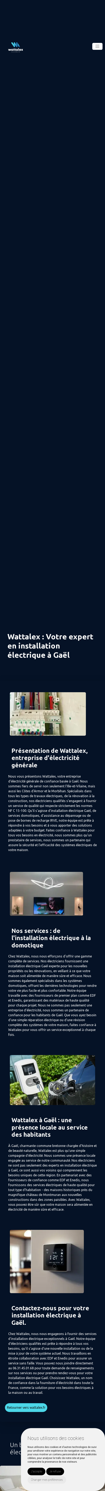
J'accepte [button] (36, 1471)
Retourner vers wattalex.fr (26, 1407)
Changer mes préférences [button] (47, 1479)
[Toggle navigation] (97, 46)
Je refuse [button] (55, 1471)
